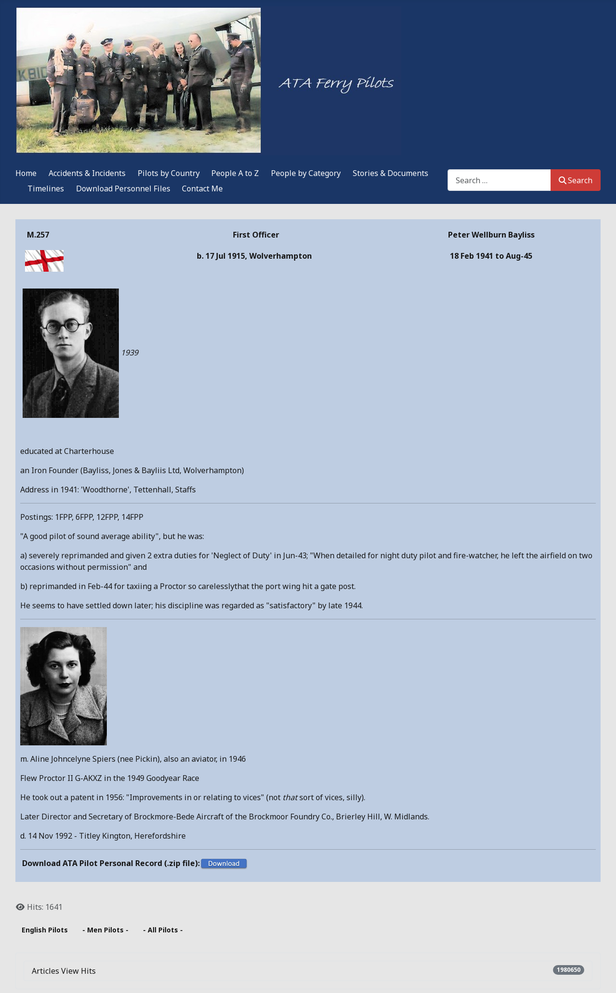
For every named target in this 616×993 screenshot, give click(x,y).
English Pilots (45, 929)
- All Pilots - (163, 929)
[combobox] (499, 180)
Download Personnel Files (123, 188)
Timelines (45, 188)
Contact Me (202, 188)
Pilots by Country (169, 173)
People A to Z (235, 173)
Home (26, 173)
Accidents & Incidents (87, 173)
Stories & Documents (390, 173)
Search (575, 180)
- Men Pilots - (105, 929)
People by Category (306, 173)
